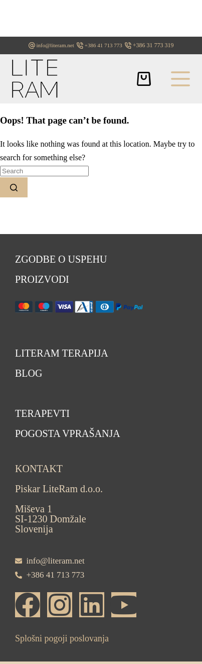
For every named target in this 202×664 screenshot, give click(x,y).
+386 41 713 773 (103, 45)
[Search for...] (44, 171)
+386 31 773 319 (153, 45)
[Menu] (180, 78)
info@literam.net (55, 45)
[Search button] (14, 187)
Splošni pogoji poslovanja (62, 638)
